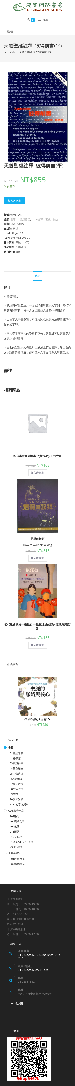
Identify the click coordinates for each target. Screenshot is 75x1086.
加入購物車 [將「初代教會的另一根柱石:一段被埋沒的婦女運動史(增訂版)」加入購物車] (37, 645)
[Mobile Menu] (41, 20)
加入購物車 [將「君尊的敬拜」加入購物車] (37, 558)
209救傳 (14, 826)
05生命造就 (16, 773)
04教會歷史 (16, 768)
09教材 (14, 794)
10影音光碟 (16, 799)
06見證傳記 (16, 779)
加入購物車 (14, 200)
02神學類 (15, 758)
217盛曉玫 (16, 837)
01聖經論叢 (23, 219)
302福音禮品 (17, 864)
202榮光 (14, 816)
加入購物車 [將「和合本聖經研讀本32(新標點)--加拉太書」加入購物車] (37, 472)
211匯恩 (14, 831)
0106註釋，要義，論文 (45, 219)
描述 (37, 276)
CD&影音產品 (16, 810)
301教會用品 (17, 859)
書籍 (13, 219)
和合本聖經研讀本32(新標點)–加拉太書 (37, 456)
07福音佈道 (16, 784)
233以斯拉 (16, 847)
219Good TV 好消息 (21, 842)
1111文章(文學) (19, 804)
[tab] (37, 276)
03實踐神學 (16, 763)
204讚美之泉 (17, 821)
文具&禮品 (14, 853)
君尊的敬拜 (38, 539)
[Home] (5, 52)
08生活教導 (16, 789)
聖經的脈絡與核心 (37, 719)
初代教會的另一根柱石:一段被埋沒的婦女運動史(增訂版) (37, 626)
